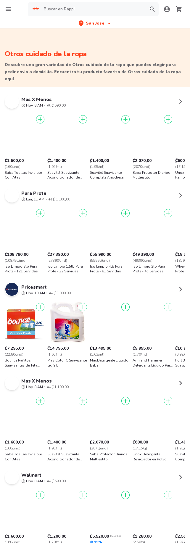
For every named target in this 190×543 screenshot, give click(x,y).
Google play (95, 505)
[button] (95, 23)
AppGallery (130, 505)
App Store (60, 505)
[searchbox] (93, 9)
